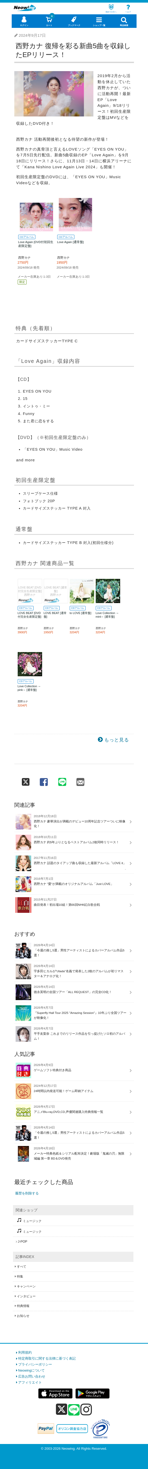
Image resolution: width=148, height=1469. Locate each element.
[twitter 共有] (26, 780)
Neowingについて (31, 1370)
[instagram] (86, 1409)
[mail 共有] (80, 780)
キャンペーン (26, 1286)
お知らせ (23, 1316)
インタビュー (26, 1296)
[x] (61, 1409)
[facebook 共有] (44, 780)
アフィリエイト (30, 1382)
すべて (21, 1266)
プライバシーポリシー (35, 1364)
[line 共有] (62, 780)
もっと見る (116, 739)
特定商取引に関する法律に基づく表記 (47, 1358)
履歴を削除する (27, 1193)
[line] (74, 1410)
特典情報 (23, 1306)
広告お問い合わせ (31, 1376)
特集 (20, 1276)
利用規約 (25, 1352)
